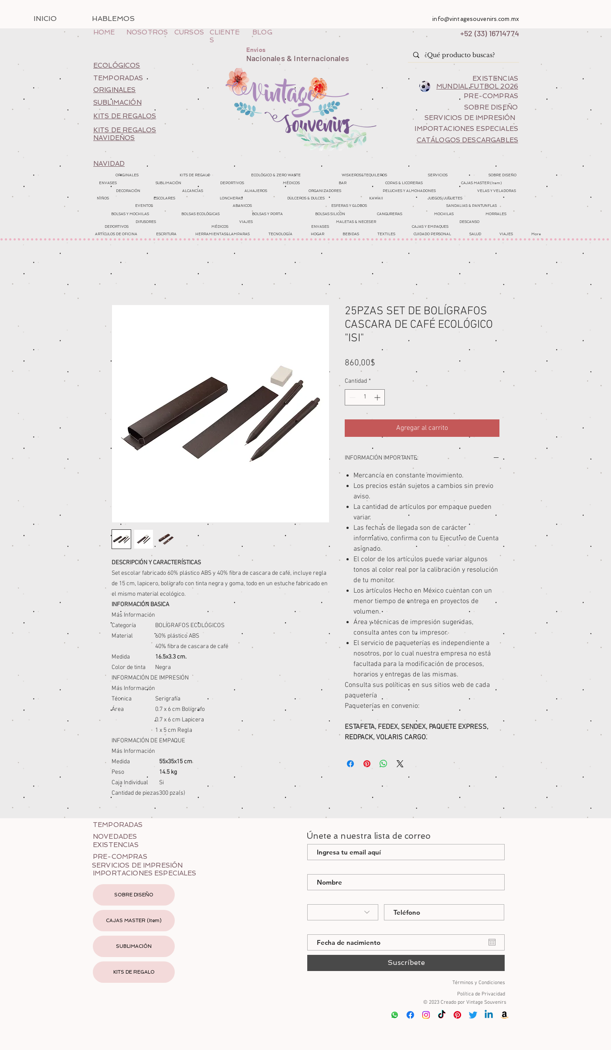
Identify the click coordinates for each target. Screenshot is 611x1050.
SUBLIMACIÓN (134, 946)
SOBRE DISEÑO (133, 895)
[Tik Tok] (442, 1015)
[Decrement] (351, 397)
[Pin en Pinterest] (367, 763)
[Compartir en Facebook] (350, 763)
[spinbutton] (365, 397)
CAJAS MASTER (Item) (134, 920)
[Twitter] (473, 1015)
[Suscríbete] (406, 963)
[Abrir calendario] (492, 942)
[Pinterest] (457, 1015)
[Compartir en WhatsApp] (383, 763)
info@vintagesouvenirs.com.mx (475, 19)
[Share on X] (400, 763)
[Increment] (378, 397)
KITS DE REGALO (134, 972)
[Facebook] (410, 1015)
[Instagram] (426, 1015)
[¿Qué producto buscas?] (462, 55)
